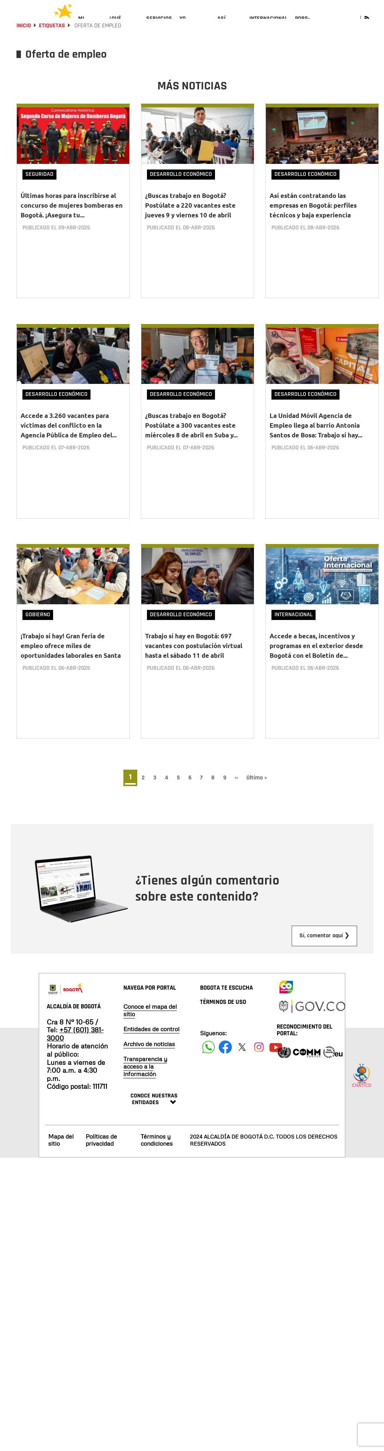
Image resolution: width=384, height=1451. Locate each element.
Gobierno (37, 621)
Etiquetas (52, 46)
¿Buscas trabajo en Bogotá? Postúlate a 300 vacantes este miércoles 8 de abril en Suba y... (191, 438)
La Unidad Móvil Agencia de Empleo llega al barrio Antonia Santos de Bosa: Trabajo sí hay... (316, 438)
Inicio (23, 46)
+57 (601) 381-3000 (75, 1033)
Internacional (293, 621)
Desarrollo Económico (181, 194)
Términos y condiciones (157, 1139)
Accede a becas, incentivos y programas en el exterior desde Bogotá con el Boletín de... (316, 652)
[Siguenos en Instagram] (258, 1046)
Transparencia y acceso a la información (145, 1066)
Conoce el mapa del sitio (150, 1009)
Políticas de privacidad (101, 1139)
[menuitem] (89, 24)
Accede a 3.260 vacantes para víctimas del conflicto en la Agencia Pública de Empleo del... (69, 438)
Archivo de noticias (149, 1043)
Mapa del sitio (61, 1139)
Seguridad (39, 194)
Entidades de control (151, 1028)
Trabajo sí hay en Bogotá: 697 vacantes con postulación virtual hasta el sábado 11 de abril (193, 652)
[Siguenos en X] (242, 1046)
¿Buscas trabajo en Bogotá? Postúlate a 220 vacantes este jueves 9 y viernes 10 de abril (190, 225)
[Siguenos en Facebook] (208, 1046)
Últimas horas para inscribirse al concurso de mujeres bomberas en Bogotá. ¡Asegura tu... (72, 225)
